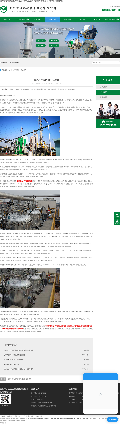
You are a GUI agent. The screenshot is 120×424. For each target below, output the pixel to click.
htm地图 (18, 420)
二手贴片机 (24, 416)
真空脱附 (10, 416)
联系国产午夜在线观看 (112, 20)
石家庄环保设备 (14, 62)
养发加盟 (31, 416)
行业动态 (23, 70)
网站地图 (3, 423)
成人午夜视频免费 (53, 418)
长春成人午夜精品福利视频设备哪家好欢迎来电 (18, 350)
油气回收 (77, 418)
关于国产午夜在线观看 (22, 20)
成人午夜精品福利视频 (41, 418)
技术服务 (82, 19)
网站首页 (7, 19)
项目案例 (67, 19)
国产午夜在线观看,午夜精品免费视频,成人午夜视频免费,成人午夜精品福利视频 (31, 1)
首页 (10, 70)
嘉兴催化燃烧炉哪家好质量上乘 (14, 359)
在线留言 (97, 19)
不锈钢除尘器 (38, 416)
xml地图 (12, 420)
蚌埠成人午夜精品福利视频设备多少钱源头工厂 (18, 369)
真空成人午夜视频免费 (67, 418)
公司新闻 (103, 87)
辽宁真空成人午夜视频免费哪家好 (14, 355)
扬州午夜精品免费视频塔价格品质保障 (19, 379)
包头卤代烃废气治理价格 (11, 364)
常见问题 (103, 97)
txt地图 (23, 420)
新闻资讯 (52, 19)
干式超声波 (16, 416)
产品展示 (37, 19)
